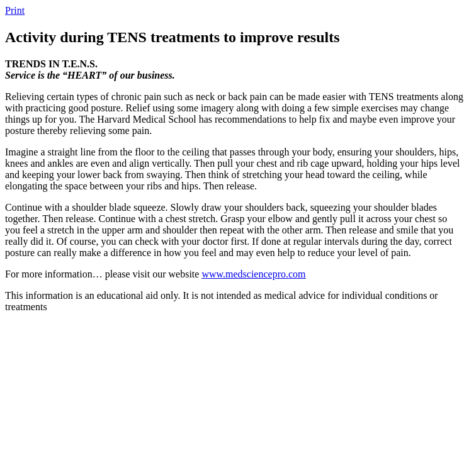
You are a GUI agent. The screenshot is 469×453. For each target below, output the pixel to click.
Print (15, 10)
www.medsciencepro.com (253, 274)
